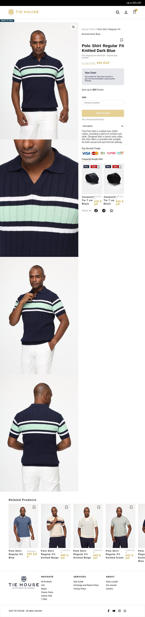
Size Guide (78, 582)
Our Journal (111, 585)
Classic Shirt (46, 596)
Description (88, 126)
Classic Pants (47, 592)
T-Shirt (44, 599)
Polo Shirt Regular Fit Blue (16, 554)
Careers (109, 589)
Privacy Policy (80, 589)
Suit (42, 585)
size (84, 97)
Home (85, 29)
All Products (46, 582)
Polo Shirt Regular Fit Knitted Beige (50, 554)
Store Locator (112, 582)
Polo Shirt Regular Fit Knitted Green (115, 554)
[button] (73, 27)
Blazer (44, 589)
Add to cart (103, 113)
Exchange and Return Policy (86, 585)
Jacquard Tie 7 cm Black (88, 200)
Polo (92, 29)
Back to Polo (7, 21)
